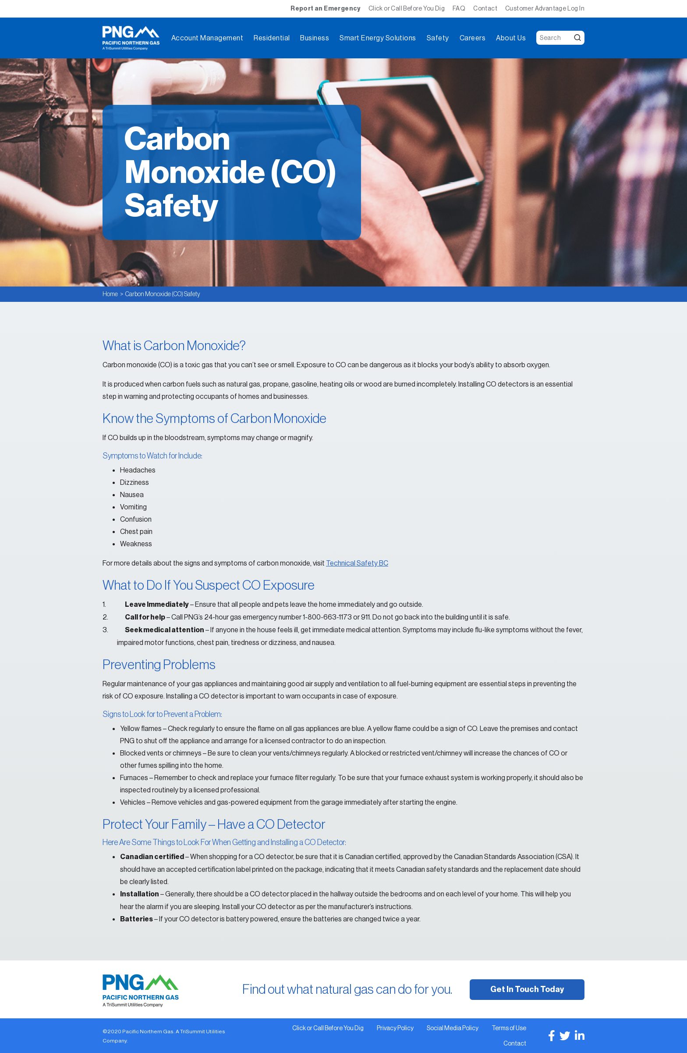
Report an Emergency (325, 8)
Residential (272, 38)
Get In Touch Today (527, 989)
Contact (485, 8)
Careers (472, 38)
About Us (511, 38)
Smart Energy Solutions (378, 38)
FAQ (459, 8)
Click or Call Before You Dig (406, 8)
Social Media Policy (452, 1028)
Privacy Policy (395, 1028)
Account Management (207, 38)
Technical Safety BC (357, 563)
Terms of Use (509, 1028)
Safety (438, 38)
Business (314, 38)
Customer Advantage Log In (544, 8)
